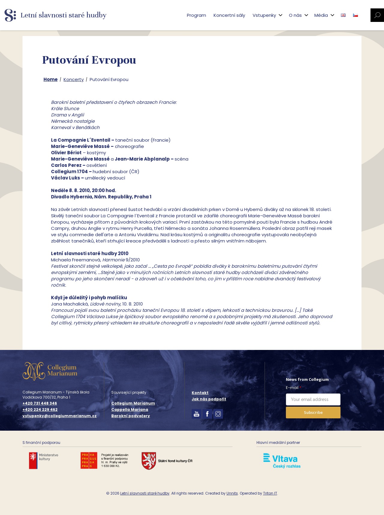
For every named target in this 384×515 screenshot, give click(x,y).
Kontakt (200, 392)
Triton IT (270, 493)
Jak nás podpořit (209, 399)
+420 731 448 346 (39, 403)
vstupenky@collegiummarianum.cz (59, 416)
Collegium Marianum (133, 403)
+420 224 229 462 (40, 409)
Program (196, 15)
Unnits (232, 493)
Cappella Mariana (129, 409)
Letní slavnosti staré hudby (145, 493)
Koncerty (74, 79)
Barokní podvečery (130, 415)
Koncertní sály (229, 15)
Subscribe (313, 412)
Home (51, 79)
